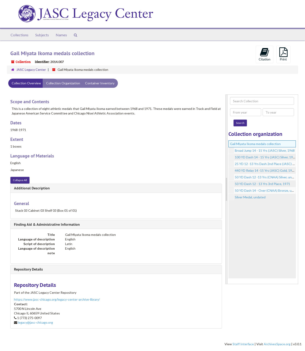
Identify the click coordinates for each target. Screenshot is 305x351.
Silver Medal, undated (250, 197)
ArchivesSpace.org (277, 344)
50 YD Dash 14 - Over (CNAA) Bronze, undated (268, 190)
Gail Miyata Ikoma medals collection (255, 144)
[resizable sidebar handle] (226, 189)
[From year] (245, 112)
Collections (19, 35)
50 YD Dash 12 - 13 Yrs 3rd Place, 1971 (262, 184)
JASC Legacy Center (31, 69)
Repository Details (28, 269)
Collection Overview (26, 83)
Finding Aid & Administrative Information (47, 224)
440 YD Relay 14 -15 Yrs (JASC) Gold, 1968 (265, 170)
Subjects (42, 35)
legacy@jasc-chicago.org (35, 322)
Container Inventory (99, 83)
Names (61, 35)
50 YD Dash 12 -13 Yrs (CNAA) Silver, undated (267, 177)
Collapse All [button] (20, 180)
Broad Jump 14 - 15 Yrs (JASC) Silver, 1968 (265, 150)
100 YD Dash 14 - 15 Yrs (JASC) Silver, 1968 (266, 157)
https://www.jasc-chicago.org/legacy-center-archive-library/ (57, 299)
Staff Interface (243, 344)
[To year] (278, 112)
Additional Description (32, 188)
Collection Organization (63, 83)
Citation (264, 54)
